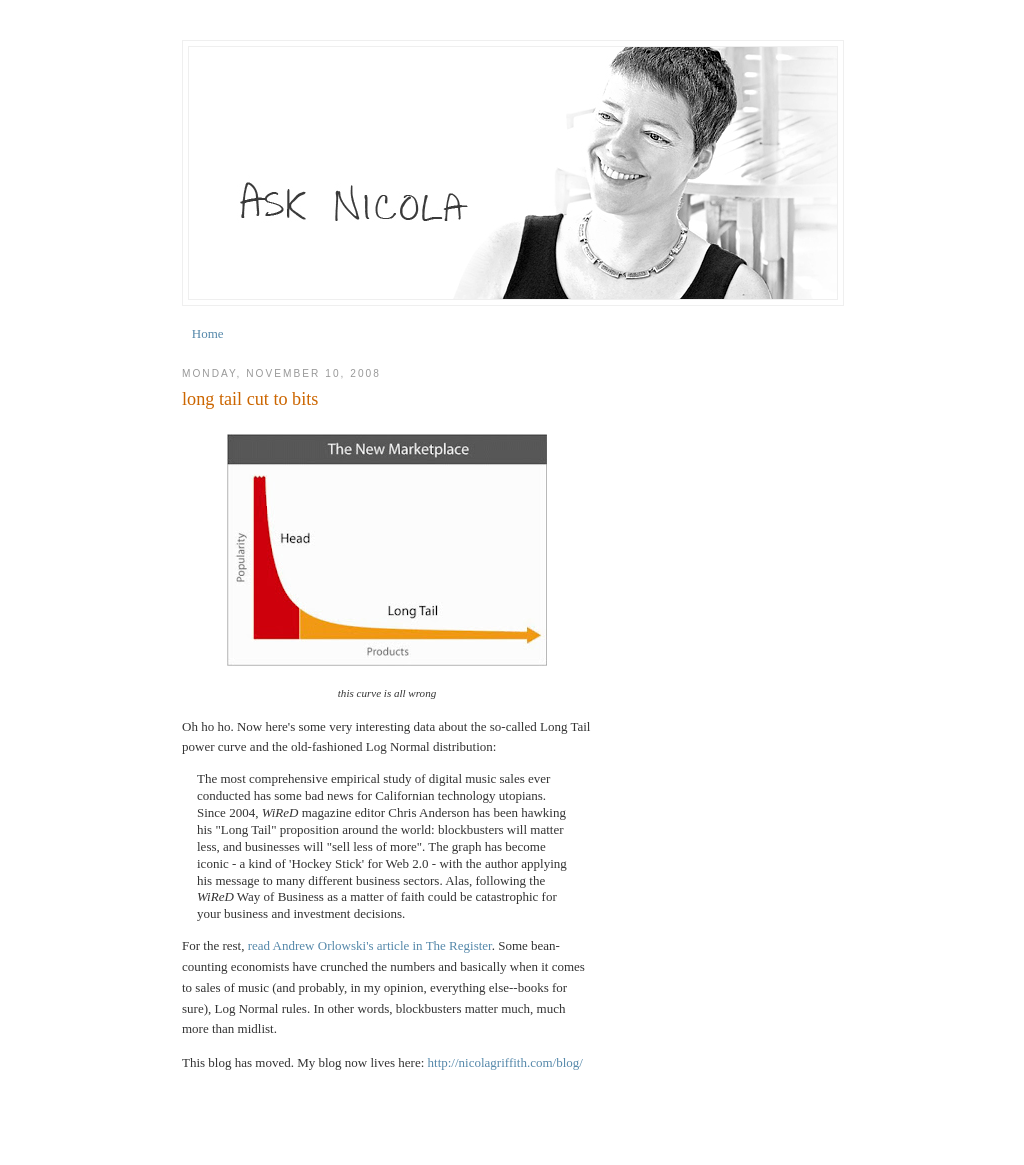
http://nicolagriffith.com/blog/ (505, 1062)
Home (208, 333)
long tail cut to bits (250, 399)
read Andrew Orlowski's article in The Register (370, 945)
